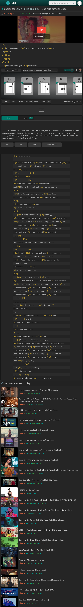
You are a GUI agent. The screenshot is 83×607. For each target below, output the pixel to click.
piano (13, 102)
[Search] (74, 3)
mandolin (29, 102)
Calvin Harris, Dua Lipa (28, 8)
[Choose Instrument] (49, 101)
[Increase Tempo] (19, 70)
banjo (36, 102)
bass (43, 102)
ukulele (21, 102)
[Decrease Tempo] (3, 70)
